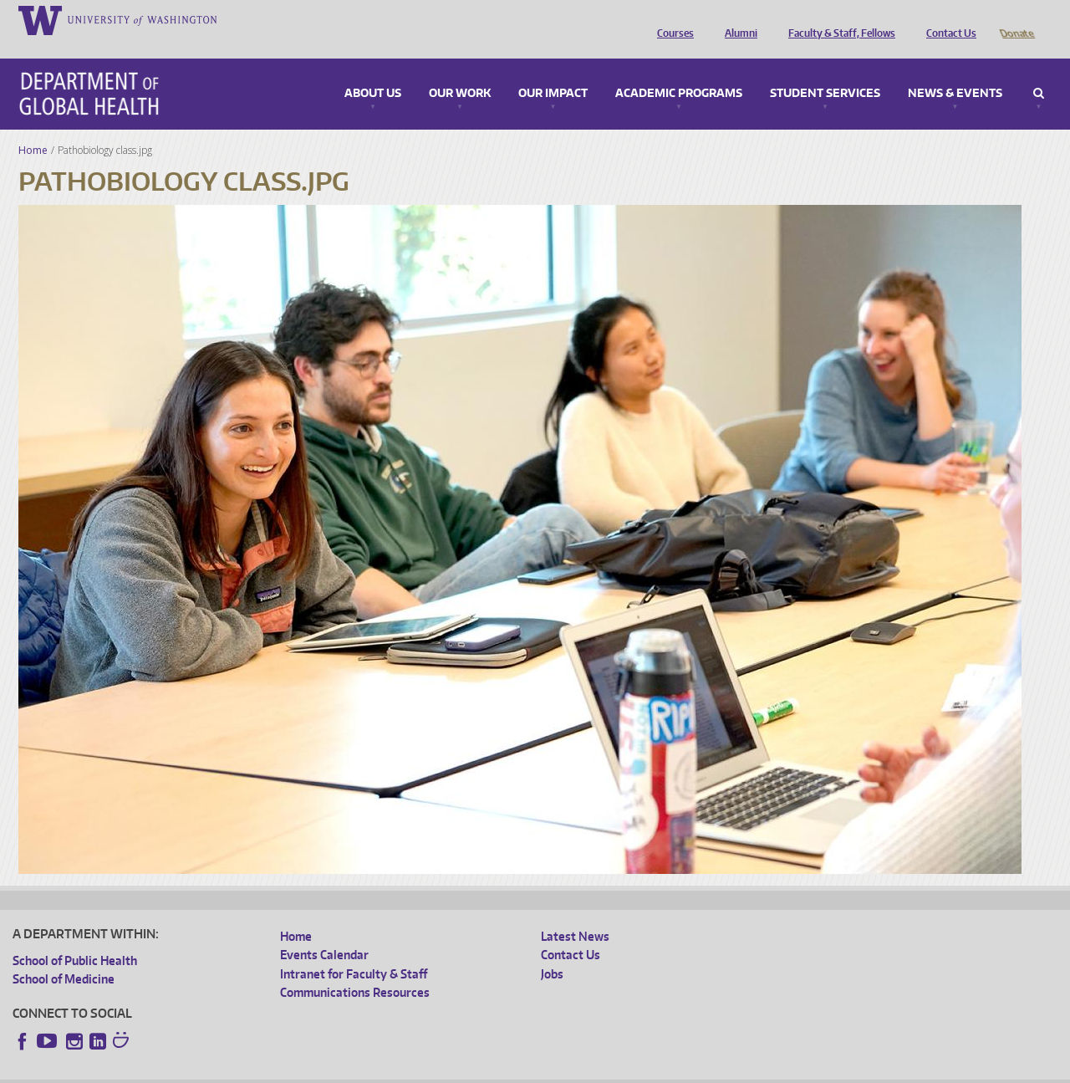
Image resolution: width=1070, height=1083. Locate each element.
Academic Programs (678, 70)
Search (1039, 70)
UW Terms (301, 1070)
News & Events (955, 70)
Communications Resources (355, 969)
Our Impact (553, 70)
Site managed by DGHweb (401, 1070)
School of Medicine (64, 955)
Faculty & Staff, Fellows (837, 19)
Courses (671, 19)
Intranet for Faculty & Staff (353, 950)
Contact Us (947, 19)
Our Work (460, 70)
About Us (372, 70)
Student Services (825, 70)
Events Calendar (324, 931)
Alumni (737, 19)
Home (33, 127)
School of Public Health (75, 937)
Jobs (552, 950)
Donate (1016, 19)
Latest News (575, 913)
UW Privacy (234, 1070)
